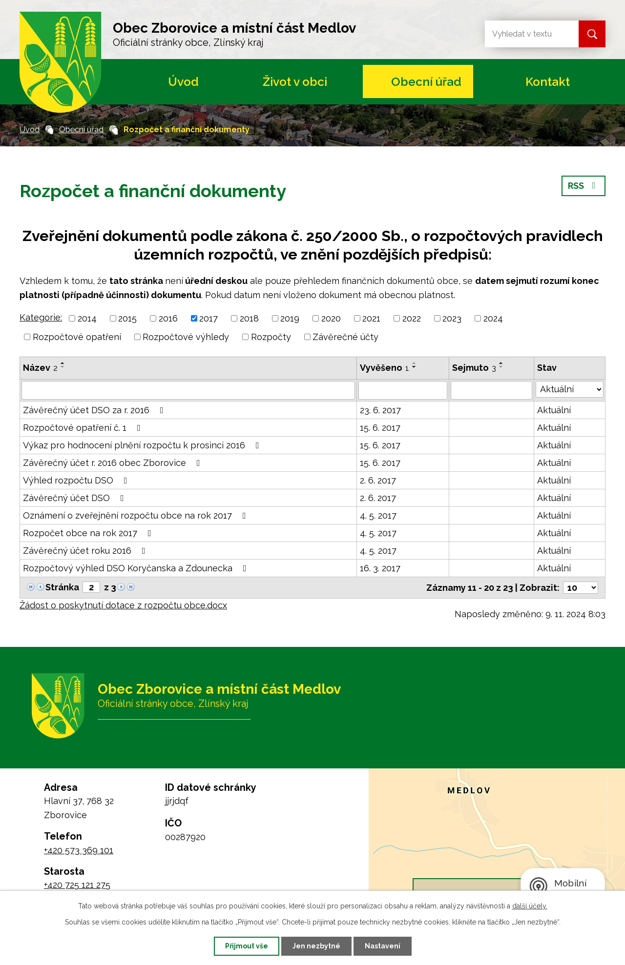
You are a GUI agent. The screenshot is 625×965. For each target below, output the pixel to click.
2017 (208, 318)
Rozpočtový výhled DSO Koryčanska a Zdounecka (136, 568)
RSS (584, 186)
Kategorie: (41, 317)
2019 (289, 318)
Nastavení (382, 946)
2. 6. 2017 (378, 480)
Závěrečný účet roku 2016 (86, 550)
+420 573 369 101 (78, 850)
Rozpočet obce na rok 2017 (89, 533)
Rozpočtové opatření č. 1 (84, 427)
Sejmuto (474, 367)
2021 (371, 318)
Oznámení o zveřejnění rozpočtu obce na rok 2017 (136, 515)
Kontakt (547, 82)
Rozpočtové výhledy (186, 337)
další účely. (529, 906)
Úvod (183, 82)
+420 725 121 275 (77, 885)
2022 (411, 318)
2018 (249, 318)
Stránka (62, 587)
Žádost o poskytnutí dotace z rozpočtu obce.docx (123, 605)
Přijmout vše (246, 946)
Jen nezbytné (316, 946)
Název (40, 367)
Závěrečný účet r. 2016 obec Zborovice (113, 463)
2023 (451, 318)
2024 (493, 318)
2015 (127, 318)
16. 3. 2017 (380, 568)
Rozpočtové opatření (77, 337)
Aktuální (554, 410)
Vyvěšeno (384, 367)
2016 (168, 318)
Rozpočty (271, 337)
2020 (331, 318)
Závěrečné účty (345, 337)
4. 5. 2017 (378, 515)
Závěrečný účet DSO (75, 498)
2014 (87, 318)
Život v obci (295, 82)
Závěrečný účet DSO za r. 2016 (95, 410)
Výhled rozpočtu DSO (77, 480)
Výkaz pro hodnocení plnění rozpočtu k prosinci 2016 (143, 445)
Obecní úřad (426, 82)
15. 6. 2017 (380, 427)
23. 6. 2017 (380, 410)
